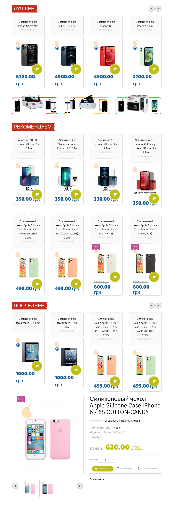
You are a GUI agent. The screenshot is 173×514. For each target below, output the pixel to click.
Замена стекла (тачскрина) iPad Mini (67, 323)
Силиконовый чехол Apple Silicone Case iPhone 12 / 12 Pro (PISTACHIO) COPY (28, 229)
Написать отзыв (131, 420)
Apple (117, 427)
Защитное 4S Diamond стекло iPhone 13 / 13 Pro (67, 144)
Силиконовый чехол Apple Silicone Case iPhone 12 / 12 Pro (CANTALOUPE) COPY (67, 229)
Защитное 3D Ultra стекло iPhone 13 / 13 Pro (28, 144)
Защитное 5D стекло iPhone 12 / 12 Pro (106, 144)
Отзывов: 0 (111, 420)
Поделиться (97, 479)
